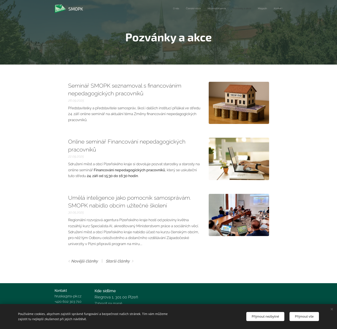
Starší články (118, 261)
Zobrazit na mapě (108, 303)
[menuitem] (249, 8)
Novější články (84, 261)
